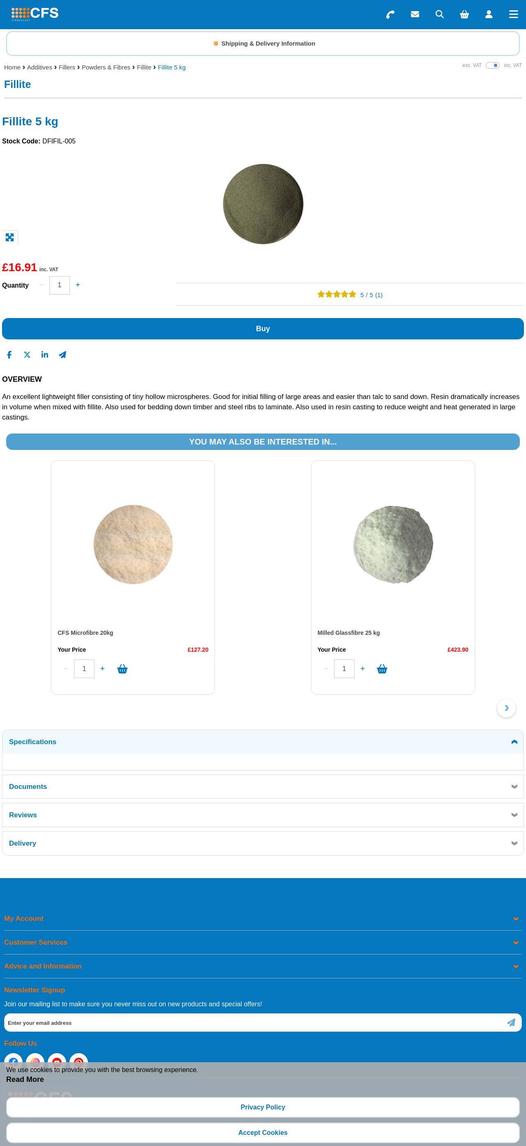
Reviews (23, 815)
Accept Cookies (263, 1132)
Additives (39, 67)
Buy (263, 329)
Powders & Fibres (106, 67)
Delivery (22, 843)
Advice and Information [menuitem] (43, 966)
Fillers (67, 67)
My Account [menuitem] (24, 918)
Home (12, 67)
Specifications (32, 742)
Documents (28, 787)
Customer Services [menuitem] (35, 942)
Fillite (144, 67)
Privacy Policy (263, 1107)
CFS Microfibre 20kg (85, 632)
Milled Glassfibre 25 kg (349, 632)
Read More (25, 1079)
